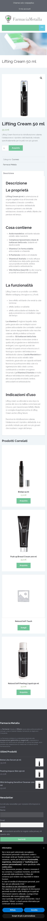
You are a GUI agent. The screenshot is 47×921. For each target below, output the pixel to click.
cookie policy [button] (7, 867)
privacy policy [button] (24, 896)
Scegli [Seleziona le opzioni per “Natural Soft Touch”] (23, 628)
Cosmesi (15, 159)
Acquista (16, 148)
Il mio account (24, 9)
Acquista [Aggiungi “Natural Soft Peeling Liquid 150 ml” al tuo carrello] (23, 692)
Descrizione (8, 173)
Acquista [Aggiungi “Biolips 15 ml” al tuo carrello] (23, 501)
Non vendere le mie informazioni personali (18, 886)
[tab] (22, 173)
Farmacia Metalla (10, 165)
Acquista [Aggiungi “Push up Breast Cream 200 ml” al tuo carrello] (23, 565)
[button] (44, 848)
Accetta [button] (34, 910)
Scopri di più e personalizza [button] (23, 916)
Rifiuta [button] (13, 910)
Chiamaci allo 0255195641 (23, 3)
